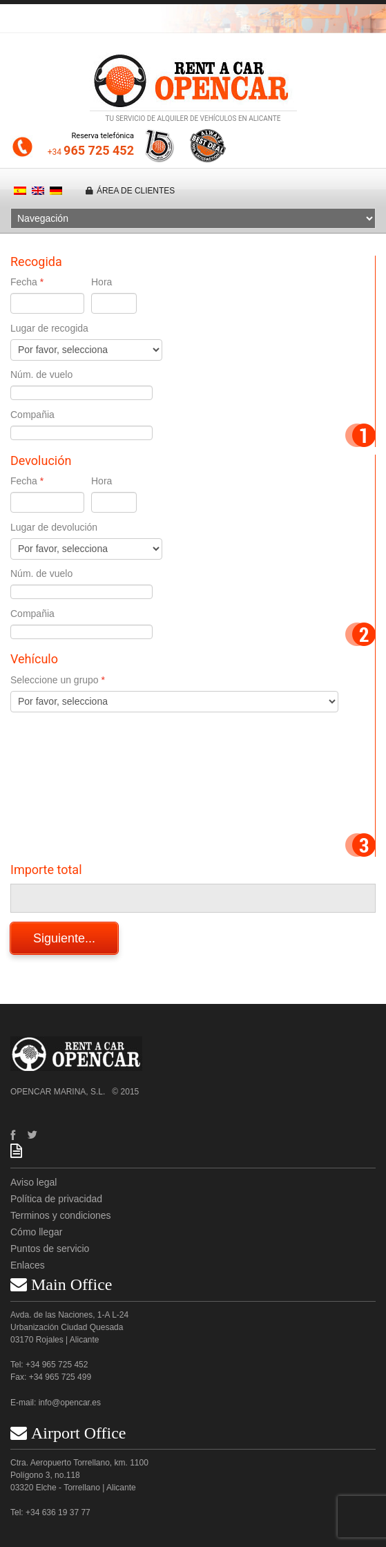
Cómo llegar (36, 1231)
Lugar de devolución (53, 527)
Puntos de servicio (49, 1248)
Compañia (32, 414)
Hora (101, 281)
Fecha (23, 281)
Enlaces (27, 1265)
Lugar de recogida (49, 328)
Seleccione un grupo (54, 679)
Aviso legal (33, 1182)
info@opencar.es (70, 1402)
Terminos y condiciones (60, 1215)
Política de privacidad (56, 1198)
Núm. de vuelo (41, 374)
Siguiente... (64, 938)
